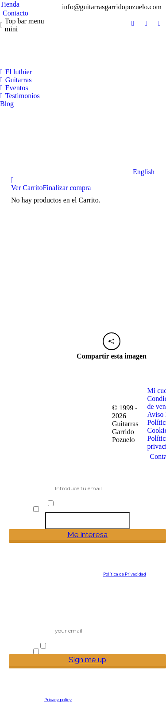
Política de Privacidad (124, 574)
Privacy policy (58, 699)
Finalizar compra (67, 187)
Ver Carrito (27, 187)
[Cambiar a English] (77, 142)
